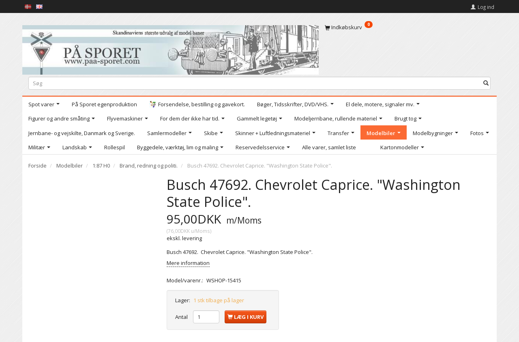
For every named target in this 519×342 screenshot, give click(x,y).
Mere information (188, 263)
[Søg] (486, 83)
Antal (182, 316)
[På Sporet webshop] (170, 48)
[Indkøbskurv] (408, 27)
